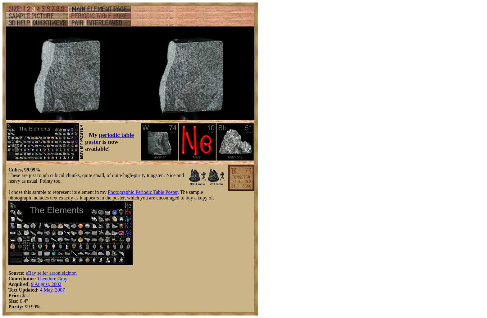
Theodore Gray (52, 278)
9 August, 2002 (46, 284)
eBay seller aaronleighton (51, 273)
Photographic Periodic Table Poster (143, 192)
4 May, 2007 (52, 289)
